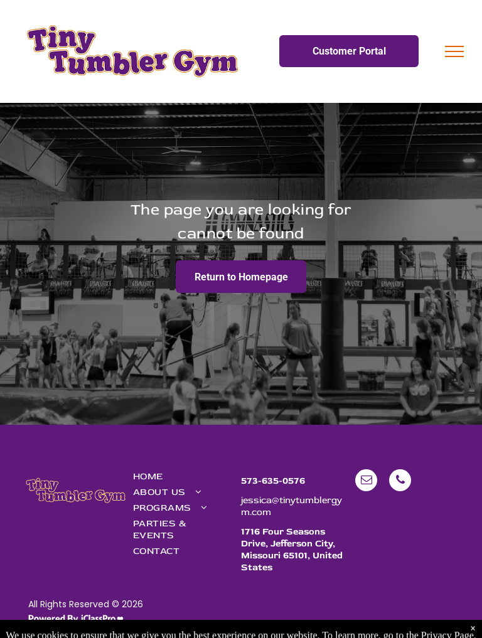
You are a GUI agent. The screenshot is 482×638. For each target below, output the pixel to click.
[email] (366, 481)
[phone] (400, 481)
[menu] (454, 51)
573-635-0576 (273, 481)
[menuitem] (180, 476)
